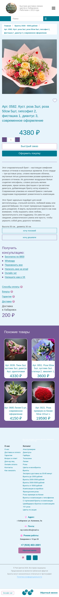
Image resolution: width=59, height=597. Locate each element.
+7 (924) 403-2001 (31, 545)
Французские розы (31, 492)
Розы (25, 464)
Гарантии (7, 296)
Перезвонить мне (14, 265)
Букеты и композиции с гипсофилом (38, 498)
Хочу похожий (29, 230)
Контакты (9, 467)
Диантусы (27, 452)
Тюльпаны (27, 458)
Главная (7, 26)
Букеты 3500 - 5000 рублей (26, 26)
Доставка (7, 301)
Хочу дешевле (29, 237)
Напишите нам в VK (15, 277)
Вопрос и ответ (11, 458)
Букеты (26, 470)
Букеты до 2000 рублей (32, 476)
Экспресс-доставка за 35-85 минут (37, 473)
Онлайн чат (11, 273)
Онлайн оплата (11, 464)
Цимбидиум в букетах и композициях (39, 504)
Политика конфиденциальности (29, 577)
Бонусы (6, 291)
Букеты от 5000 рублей (32, 486)
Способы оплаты (10, 287)
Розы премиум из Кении (33, 495)
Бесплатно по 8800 (14, 257)
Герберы (26, 455)
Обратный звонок (29, 550)
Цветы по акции (29, 510)
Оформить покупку (29, 153)
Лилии (25, 461)
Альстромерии (29, 449)
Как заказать (10, 470)
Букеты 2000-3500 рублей (33, 480)
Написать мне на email (16, 269)
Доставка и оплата (12, 452)
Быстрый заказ (29, 146)
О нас (7, 449)
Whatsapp (10, 261)
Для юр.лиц (10, 461)
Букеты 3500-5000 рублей (33, 483)
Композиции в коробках (33, 489)
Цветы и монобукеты (32, 467)
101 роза (26, 507)
